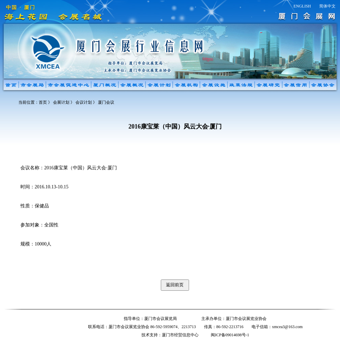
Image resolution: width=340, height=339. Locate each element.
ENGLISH (302, 6)
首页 (43, 102)
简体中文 (327, 6)
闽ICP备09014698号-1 (230, 335)
